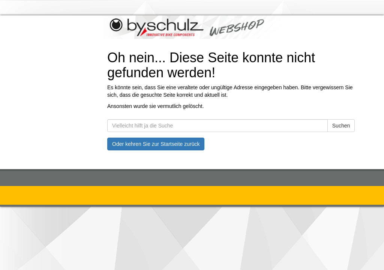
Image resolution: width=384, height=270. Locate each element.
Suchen (341, 126)
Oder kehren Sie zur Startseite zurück (156, 144)
